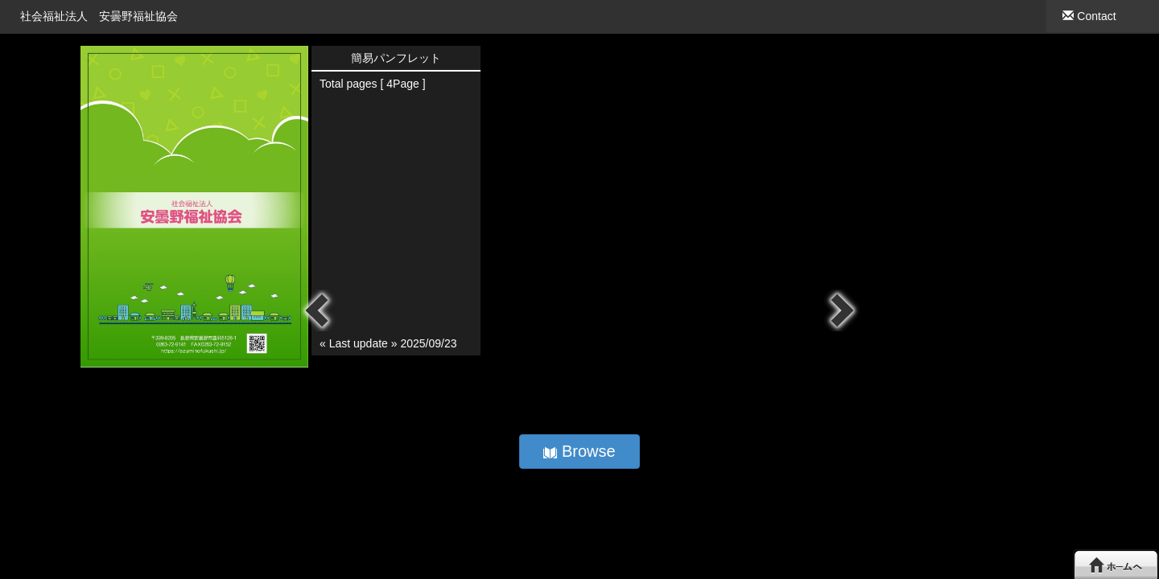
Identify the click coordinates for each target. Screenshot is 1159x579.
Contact (1089, 16)
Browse (579, 451)
